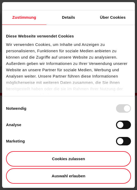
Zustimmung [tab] (24, 17)
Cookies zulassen (68, 158)
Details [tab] (68, 17)
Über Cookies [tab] (113, 17)
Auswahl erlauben (68, 176)
